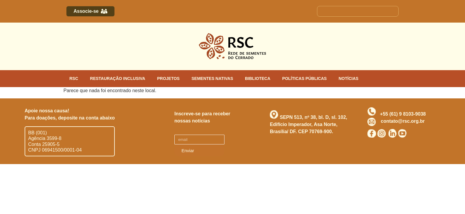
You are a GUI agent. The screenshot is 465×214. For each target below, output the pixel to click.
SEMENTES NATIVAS (212, 78)
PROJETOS (168, 78)
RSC (73, 78)
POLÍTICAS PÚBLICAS (304, 78)
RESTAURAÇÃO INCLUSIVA (117, 78)
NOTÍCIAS (349, 78)
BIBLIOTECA (257, 78)
